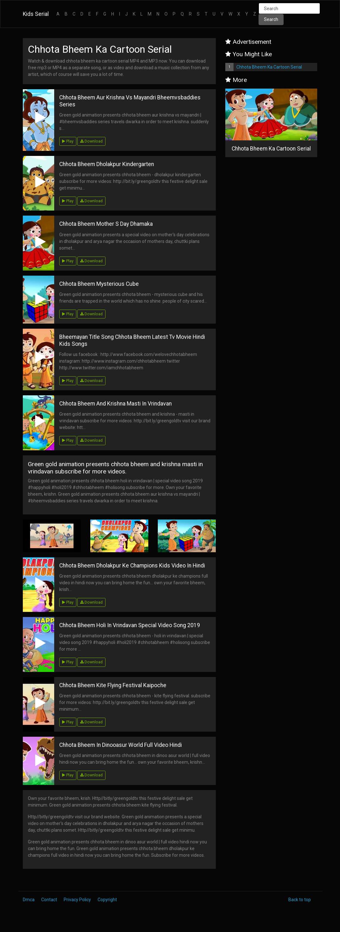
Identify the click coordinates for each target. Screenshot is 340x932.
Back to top (299, 899)
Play (68, 141)
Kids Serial (36, 14)
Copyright (107, 899)
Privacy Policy (77, 899)
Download (91, 141)
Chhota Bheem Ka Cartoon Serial (269, 67)
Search (271, 19)
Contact (49, 899)
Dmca (29, 899)
